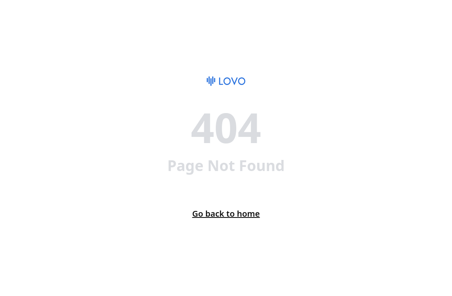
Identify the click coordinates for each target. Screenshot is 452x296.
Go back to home (226, 213)
